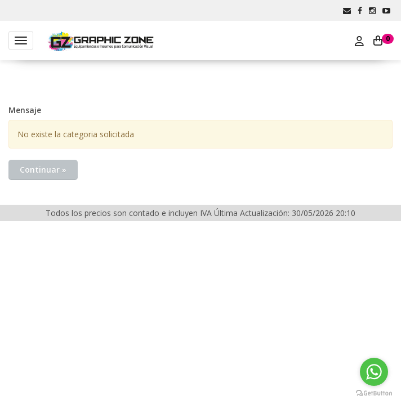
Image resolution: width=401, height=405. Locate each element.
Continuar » (43, 169)
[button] (347, 10)
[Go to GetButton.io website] (374, 393)
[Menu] (20, 40)
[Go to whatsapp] (374, 372)
